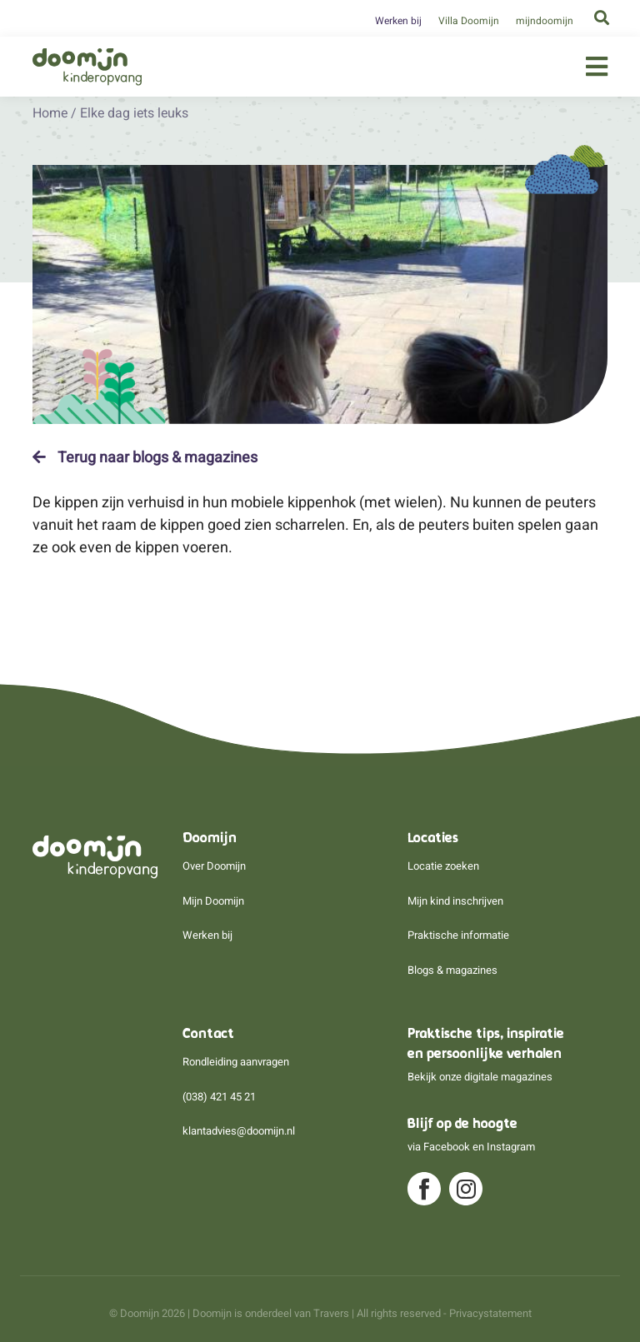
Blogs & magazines (453, 970)
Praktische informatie (458, 935)
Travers (331, 1313)
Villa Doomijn (468, 21)
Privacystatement (490, 1313)
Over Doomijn (214, 866)
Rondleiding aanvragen (235, 1061)
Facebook (446, 1146)
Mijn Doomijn (213, 901)
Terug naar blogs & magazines (145, 457)
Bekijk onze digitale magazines (480, 1076)
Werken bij (398, 21)
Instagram (511, 1146)
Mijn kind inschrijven (455, 901)
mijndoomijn (544, 21)
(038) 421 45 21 (219, 1096)
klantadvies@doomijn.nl (238, 1131)
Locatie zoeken (443, 866)
